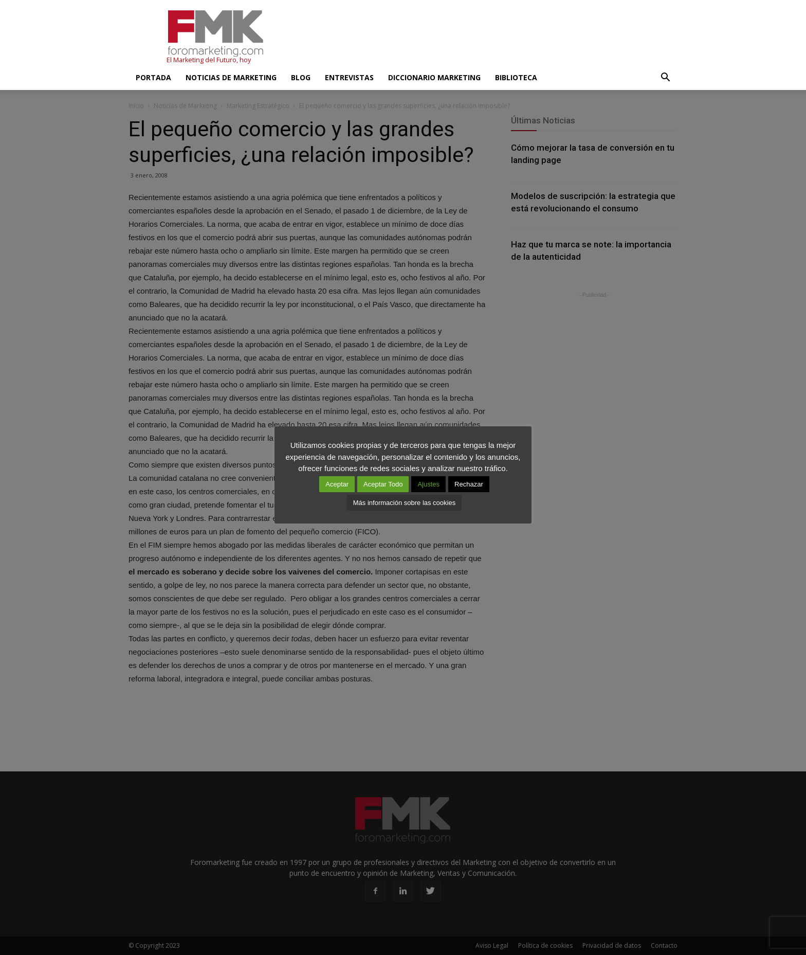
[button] (665, 77)
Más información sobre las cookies (404, 503)
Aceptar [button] (337, 484)
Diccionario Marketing (434, 77)
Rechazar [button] (468, 484)
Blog (300, 77)
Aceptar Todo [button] (382, 484)
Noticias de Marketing (231, 77)
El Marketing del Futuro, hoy (209, 60)
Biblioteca (516, 77)
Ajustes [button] (428, 484)
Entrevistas (349, 77)
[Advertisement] (490, 37)
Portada (153, 77)
